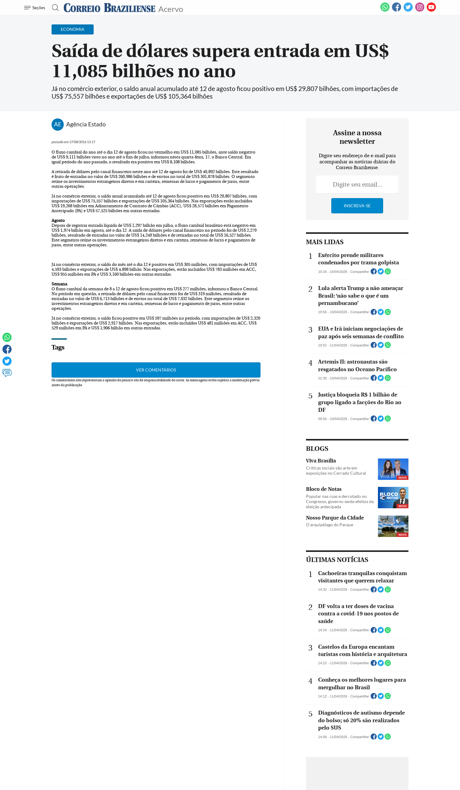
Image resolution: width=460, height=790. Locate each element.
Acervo (170, 8)
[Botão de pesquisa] (54, 8)
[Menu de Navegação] (35, 8)
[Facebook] (396, 10)
